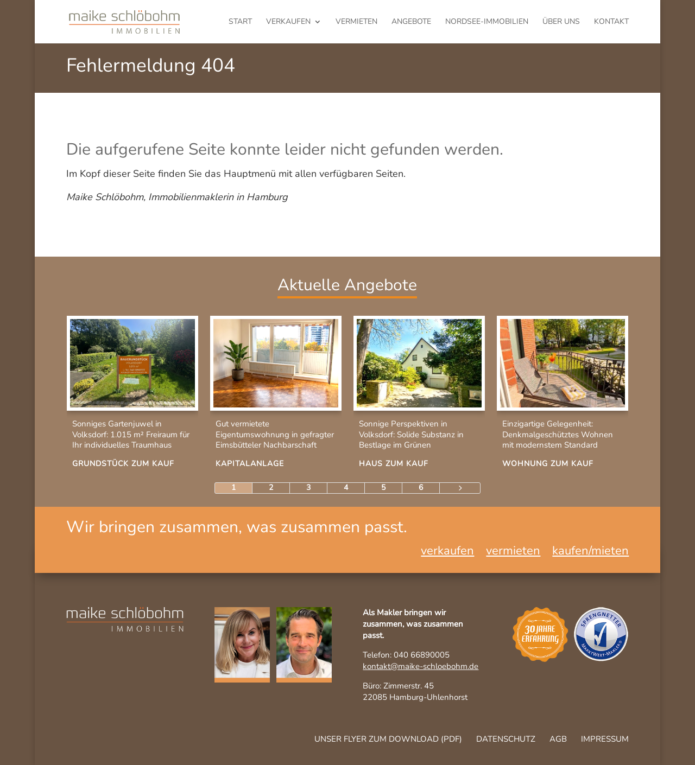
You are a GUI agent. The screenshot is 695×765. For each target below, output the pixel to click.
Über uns (561, 22)
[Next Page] (460, 488)
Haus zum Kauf (393, 463)
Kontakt (611, 22)
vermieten (356, 22)
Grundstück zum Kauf (123, 463)
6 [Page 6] (421, 487)
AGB (558, 739)
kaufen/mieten (590, 553)
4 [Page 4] (346, 487)
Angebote (411, 22)
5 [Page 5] (383, 487)
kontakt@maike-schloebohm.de (420, 666)
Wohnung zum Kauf (547, 463)
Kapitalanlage (250, 463)
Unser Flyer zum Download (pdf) (388, 739)
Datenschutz (505, 739)
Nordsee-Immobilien (486, 22)
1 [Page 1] (233, 487)
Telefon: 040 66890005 (406, 654)
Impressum (605, 739)
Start (240, 22)
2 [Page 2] (271, 487)
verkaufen (288, 22)
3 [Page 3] (308, 487)
